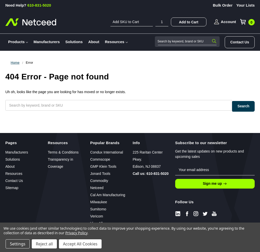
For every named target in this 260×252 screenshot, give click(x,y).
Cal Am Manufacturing (107, 193)
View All (96, 221)
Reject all (44, 244)
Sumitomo (98, 207)
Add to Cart (188, 22)
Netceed (96, 185)
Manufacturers (47, 42)
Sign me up (215, 181)
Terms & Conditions (63, 150)
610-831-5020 (28, 5)
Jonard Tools (100, 171)
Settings (17, 244)
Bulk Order (223, 5)
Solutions (74, 42)
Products (18, 42)
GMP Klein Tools (103, 164)
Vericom (96, 214)
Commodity (99, 178)
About (93, 42)
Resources (116, 42)
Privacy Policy (76, 232)
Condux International (106, 150)
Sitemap (11, 185)
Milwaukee (98, 200)
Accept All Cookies (80, 244)
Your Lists (245, 5)
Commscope (100, 157)
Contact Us (239, 42)
